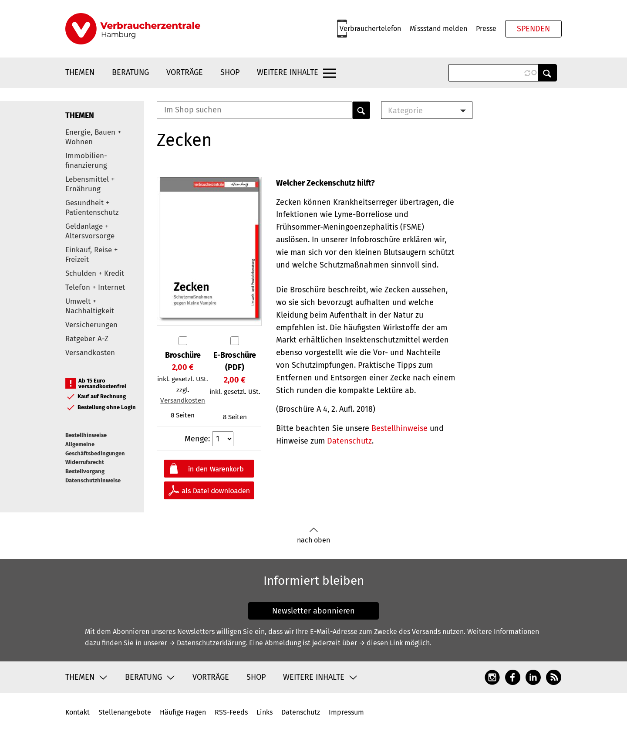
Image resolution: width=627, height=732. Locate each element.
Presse (486, 28)
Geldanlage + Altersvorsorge (90, 231)
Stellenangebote (124, 712)
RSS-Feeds (231, 712)
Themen (79, 72)
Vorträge (184, 72)
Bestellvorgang (84, 471)
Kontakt (77, 712)
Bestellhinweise (86, 435)
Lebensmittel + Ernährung (90, 184)
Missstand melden (438, 28)
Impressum (346, 712)
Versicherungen (91, 324)
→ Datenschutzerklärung (207, 643)
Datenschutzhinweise (93, 480)
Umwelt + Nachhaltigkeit (89, 306)
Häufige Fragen (183, 712)
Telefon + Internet (95, 287)
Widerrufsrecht (84, 462)
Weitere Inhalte (287, 72)
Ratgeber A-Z (86, 338)
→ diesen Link (381, 643)
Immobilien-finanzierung (86, 160)
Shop (229, 72)
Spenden (533, 29)
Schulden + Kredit (94, 273)
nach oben (313, 535)
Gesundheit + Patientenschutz (91, 207)
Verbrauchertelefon (370, 28)
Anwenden (547, 72)
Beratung (130, 72)
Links (264, 712)
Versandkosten (90, 352)
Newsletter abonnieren (313, 611)
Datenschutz (349, 441)
